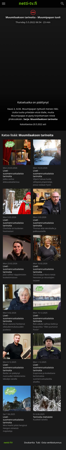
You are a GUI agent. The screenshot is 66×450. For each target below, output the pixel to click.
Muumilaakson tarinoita (44, 119)
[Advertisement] (33, 60)
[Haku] (62, 3)
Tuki (38, 442)
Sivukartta (29, 442)
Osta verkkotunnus (51, 442)
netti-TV (8, 442)
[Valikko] (3, 3)
